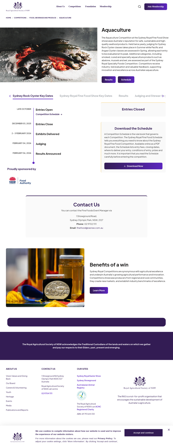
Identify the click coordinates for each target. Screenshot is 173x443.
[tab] (33, 96)
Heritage (10, 396)
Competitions (75, 6)
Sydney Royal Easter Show (89, 376)
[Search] (139, 6)
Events (9, 401)
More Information (43, 438)
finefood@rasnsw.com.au (90, 227)
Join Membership (156, 6)
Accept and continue (143, 418)
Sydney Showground (86, 380)
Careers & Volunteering (16, 387)
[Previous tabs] (10, 96)
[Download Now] (133, 166)
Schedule (126, 79)
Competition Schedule (49, 114)
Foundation (90, 6)
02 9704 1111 (46, 393)
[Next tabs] (163, 96)
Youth (8, 392)
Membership (106, 6)
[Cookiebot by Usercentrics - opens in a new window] (17, 438)
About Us (60, 6)
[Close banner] (169, 415)
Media (8, 405)
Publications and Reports (17, 410)
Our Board (10, 383)
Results (108, 79)
